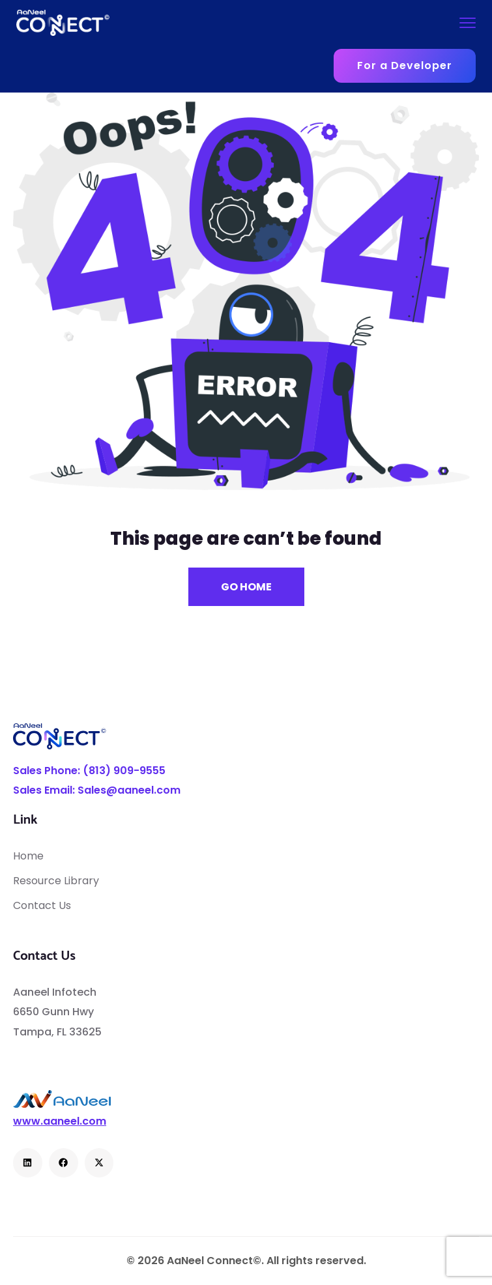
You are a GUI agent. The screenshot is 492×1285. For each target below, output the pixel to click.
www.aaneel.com (59, 1121)
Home (28, 855)
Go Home (246, 586)
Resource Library (56, 880)
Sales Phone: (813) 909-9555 (89, 771)
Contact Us (42, 905)
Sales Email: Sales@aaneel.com (97, 790)
